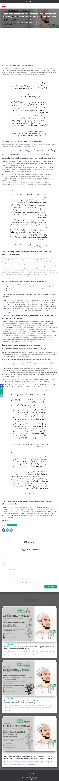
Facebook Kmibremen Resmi (26, 2)
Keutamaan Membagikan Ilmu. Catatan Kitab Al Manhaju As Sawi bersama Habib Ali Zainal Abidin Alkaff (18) (27, 702)
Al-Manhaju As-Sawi (12, 525)
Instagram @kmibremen (28, 2)
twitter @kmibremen (30, 2)
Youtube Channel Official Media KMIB (32, 2)
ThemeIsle (34, 777)
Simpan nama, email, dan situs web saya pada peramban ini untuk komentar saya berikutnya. (26, 582)
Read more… (36, 654)
